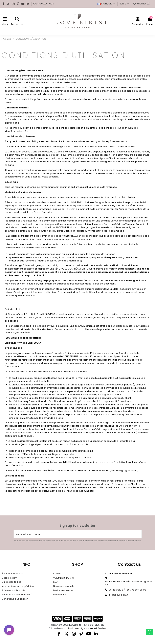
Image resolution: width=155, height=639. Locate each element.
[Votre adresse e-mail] (74, 534)
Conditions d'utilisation (15, 598)
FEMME (57, 573)
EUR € (124, 3)
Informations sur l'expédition (18, 586)
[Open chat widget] (9, 630)
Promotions (59, 594)
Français (106, 3)
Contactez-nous (43, 3)
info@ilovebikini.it (118, 594)
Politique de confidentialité (17, 594)
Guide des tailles (11, 581)
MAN (55, 581)
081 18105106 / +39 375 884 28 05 (127, 589)
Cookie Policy (9, 577)
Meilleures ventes (63, 590)
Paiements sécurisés (14, 590)
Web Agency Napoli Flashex (90, 628)
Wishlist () (142, 3)
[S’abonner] (138, 534)
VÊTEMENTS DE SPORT (64, 577)
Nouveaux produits (63, 586)
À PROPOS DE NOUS (12, 573)
